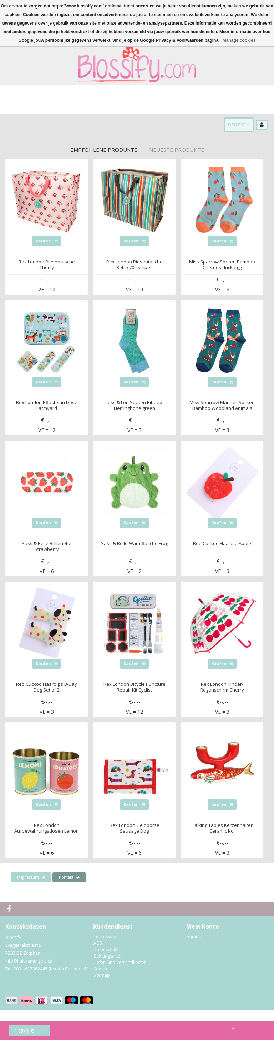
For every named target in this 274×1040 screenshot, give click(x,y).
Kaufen (46, 240)
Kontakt (69, 877)
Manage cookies (239, 40)
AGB (97, 943)
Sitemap (101, 975)
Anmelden (197, 937)
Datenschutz (105, 949)
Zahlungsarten (108, 956)
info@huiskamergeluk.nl (29, 961)
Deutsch (239, 124)
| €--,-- (29, 1030)
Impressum (31, 877)
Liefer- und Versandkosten (120, 962)
